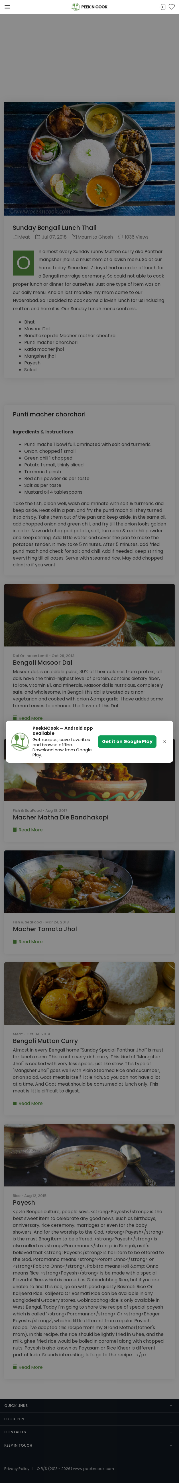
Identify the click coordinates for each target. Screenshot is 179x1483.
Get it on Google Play (127, 741)
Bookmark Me (171, 7)
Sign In (162, 7)
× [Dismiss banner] (164, 742)
